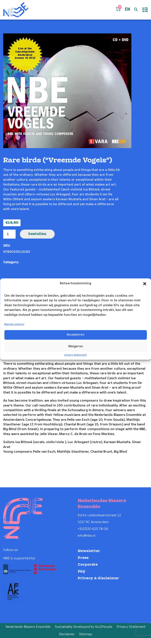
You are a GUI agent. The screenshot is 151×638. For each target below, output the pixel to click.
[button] (144, 284)
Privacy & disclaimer (98, 578)
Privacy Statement (131, 626)
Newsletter (89, 551)
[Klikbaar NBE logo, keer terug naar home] (16, 10)
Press (83, 557)
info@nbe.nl (86, 535)
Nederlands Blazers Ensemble (28, 626)
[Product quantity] (9, 234)
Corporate (88, 564)
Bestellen (37, 234)
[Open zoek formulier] (136, 10)
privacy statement (75, 355)
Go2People (103, 626)
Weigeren (75, 346)
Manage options (14, 324)
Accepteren (75, 334)
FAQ (81, 571)
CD (22, 262)
